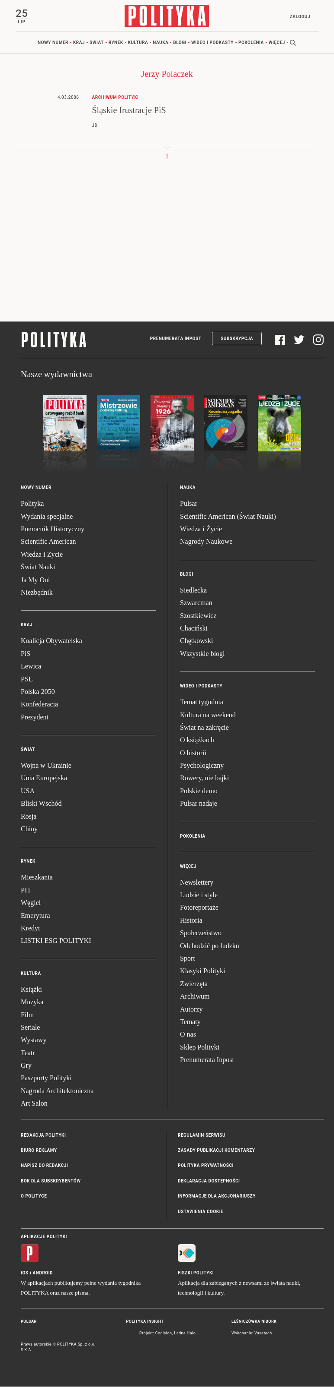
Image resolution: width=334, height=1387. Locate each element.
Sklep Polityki (199, 1047)
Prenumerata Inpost (176, 339)
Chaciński (194, 628)
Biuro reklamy (39, 1150)
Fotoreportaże (199, 908)
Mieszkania (37, 878)
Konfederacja (39, 705)
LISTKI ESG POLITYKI (56, 941)
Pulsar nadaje (198, 804)
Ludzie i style (199, 895)
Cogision (163, 1333)
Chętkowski (196, 641)
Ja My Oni (35, 580)
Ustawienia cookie (200, 1212)
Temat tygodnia (201, 702)
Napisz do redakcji (44, 1166)
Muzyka (32, 1002)
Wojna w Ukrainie (46, 765)
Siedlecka (193, 590)
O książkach (197, 740)
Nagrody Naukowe (206, 542)
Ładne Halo (185, 1333)
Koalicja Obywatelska (51, 641)
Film (27, 1015)
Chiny (29, 829)
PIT (26, 890)
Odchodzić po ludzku (209, 946)
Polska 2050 (38, 692)
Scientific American (48, 542)
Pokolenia (251, 43)
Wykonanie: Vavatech (251, 1333)
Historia (191, 920)
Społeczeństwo (201, 933)
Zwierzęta (194, 984)
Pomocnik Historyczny (52, 529)
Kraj (79, 43)
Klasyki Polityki (202, 971)
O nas (188, 1035)
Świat (97, 43)
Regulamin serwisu (201, 1135)
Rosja (28, 816)
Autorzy (191, 1009)
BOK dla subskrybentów (50, 1181)
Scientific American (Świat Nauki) (228, 516)
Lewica (31, 666)
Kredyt (30, 928)
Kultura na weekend (208, 715)
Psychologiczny (202, 765)
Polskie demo (199, 791)
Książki (31, 989)
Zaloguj (299, 16)
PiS (25, 654)
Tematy (190, 1022)
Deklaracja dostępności (209, 1181)
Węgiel (31, 903)
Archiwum (194, 996)
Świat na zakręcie (204, 727)
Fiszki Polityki (196, 1273)
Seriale (30, 1027)
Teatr (28, 1053)
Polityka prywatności (206, 1166)
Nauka (160, 43)
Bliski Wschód (41, 804)
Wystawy (33, 1040)
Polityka (32, 504)
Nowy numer (53, 43)
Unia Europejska (44, 778)
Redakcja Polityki (43, 1135)
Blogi (179, 43)
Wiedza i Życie (42, 554)
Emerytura (35, 916)
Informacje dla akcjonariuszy (217, 1196)
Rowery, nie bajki (204, 778)
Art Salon (34, 1104)
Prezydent (34, 717)
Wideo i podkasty (212, 43)
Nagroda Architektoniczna (57, 1091)
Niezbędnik (37, 592)
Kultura (138, 43)
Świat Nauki (38, 567)
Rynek (116, 43)
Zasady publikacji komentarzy (216, 1150)
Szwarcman (196, 603)
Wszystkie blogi (202, 654)
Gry (26, 1065)
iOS (24, 1273)
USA (28, 791)
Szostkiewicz (198, 616)
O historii (193, 753)
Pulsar (188, 504)
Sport (187, 958)
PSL (27, 679)
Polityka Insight (145, 1322)
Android (43, 1273)
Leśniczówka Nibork (253, 1322)
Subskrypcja (237, 339)
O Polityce (34, 1196)
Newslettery (196, 882)
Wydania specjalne (47, 516)
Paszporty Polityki (46, 1078)
